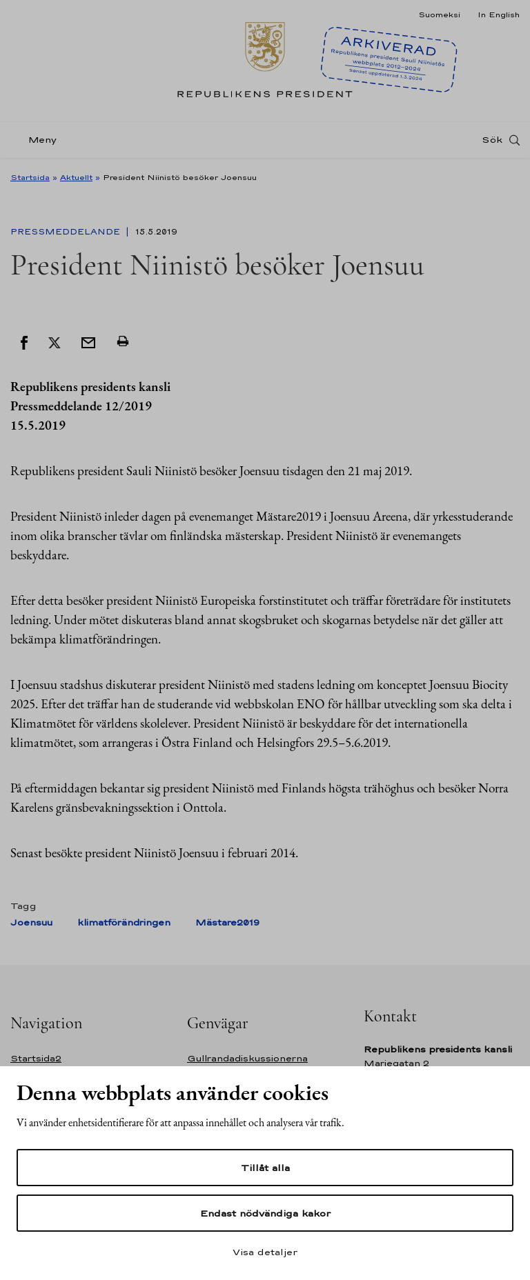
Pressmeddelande (66, 231)
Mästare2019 (227, 922)
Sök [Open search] (492, 140)
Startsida (30, 177)
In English (499, 14)
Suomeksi (439, 14)
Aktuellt (76, 177)
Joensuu (31, 922)
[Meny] (37, 140)
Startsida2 (35, 1058)
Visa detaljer (265, 1252)
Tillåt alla (265, 1167)
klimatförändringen (123, 922)
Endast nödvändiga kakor (265, 1213)
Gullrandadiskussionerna (247, 1058)
